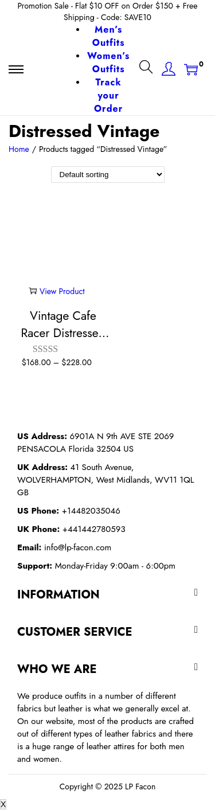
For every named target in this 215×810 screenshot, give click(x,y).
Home (19, 149)
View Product (57, 291)
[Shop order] (108, 174)
